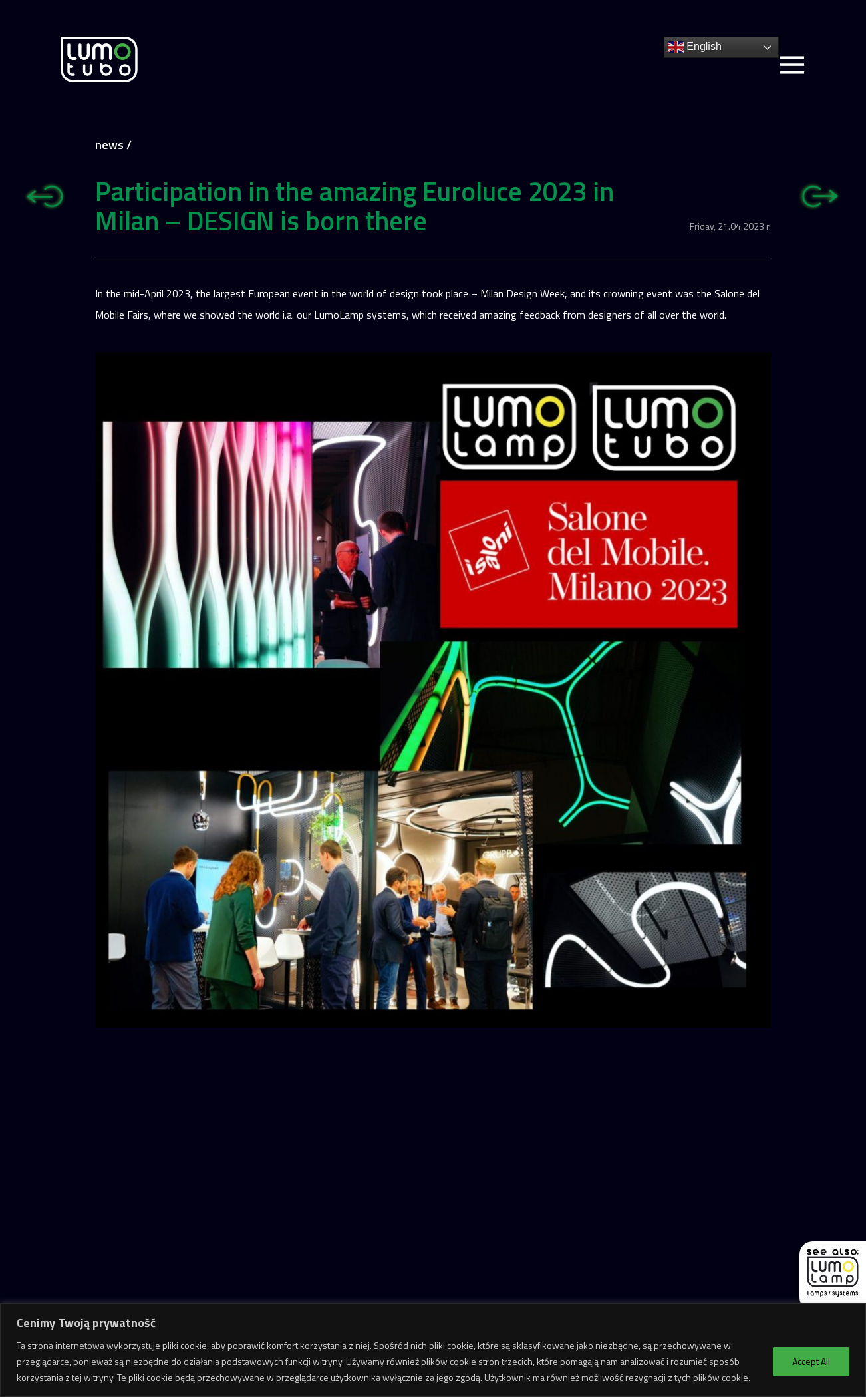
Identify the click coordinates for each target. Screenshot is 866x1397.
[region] (433, 1350)
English (695, 47)
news (109, 145)
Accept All (811, 1361)
